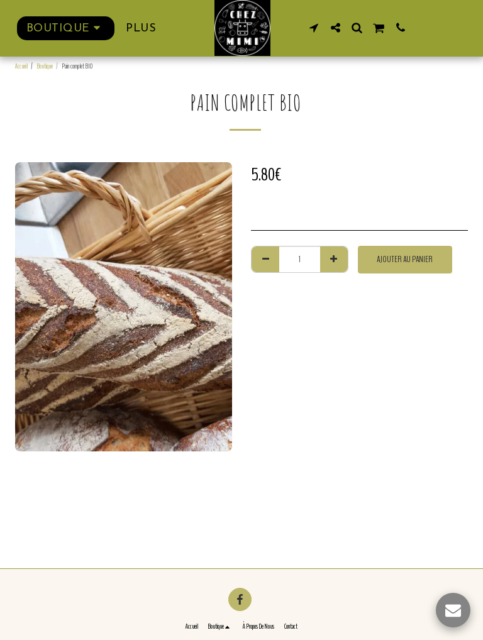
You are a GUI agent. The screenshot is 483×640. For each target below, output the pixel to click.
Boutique (45, 66)
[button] (314, 27)
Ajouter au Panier (405, 259)
